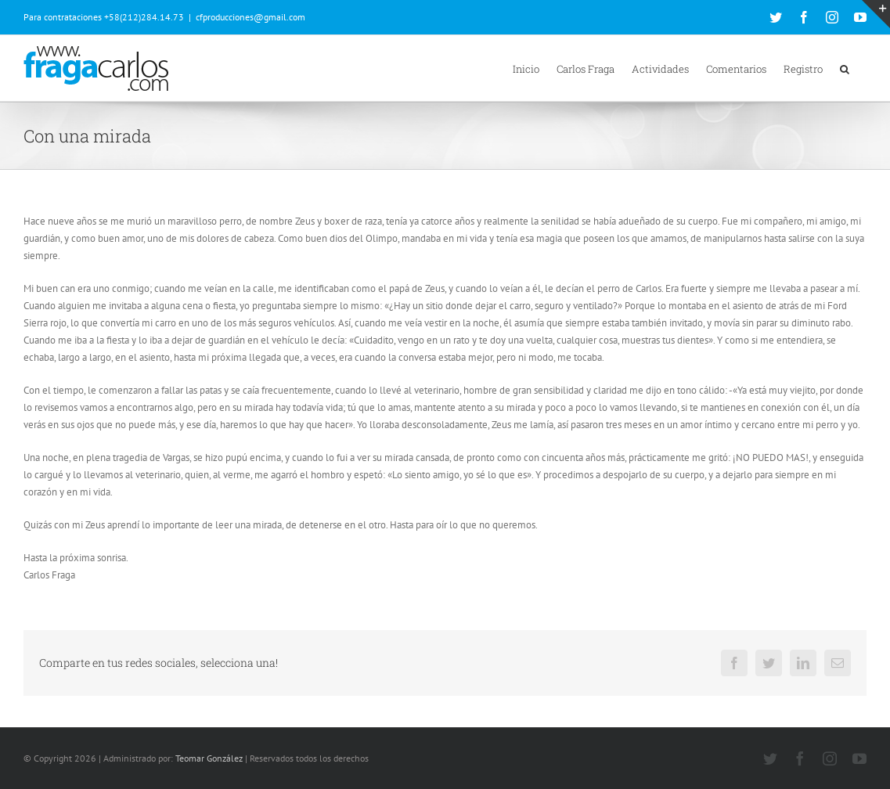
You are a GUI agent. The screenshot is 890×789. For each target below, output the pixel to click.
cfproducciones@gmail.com (250, 17)
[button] (844, 68)
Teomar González (209, 758)
